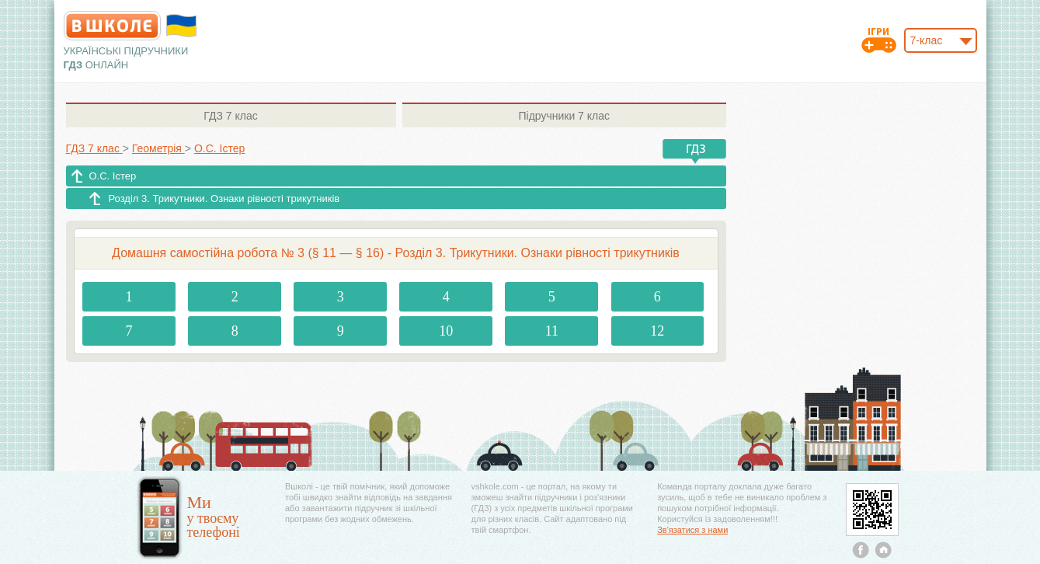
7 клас (230, 116)
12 (657, 331)
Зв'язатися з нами (692, 529)
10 (446, 331)
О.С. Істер (113, 176)
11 (551, 331)
